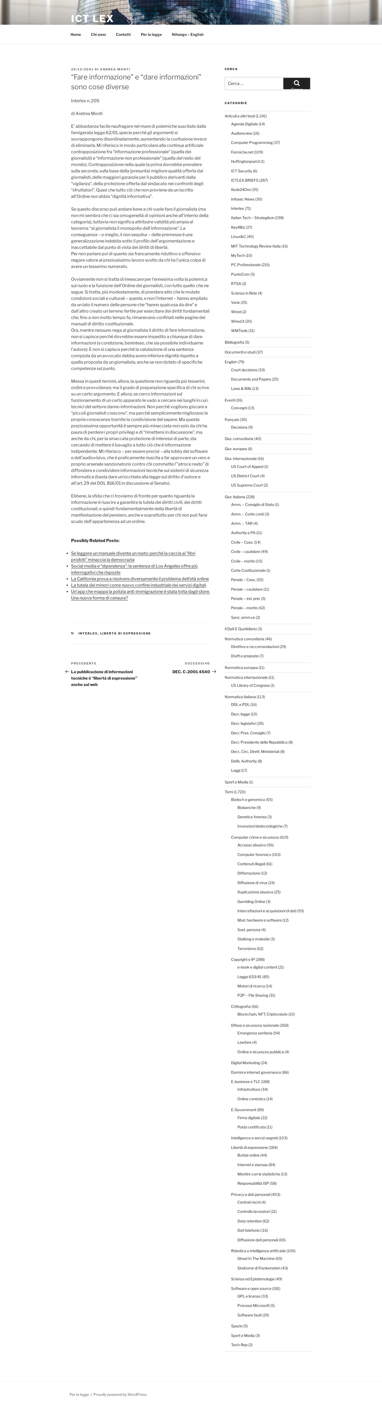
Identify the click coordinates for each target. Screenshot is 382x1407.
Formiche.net (242, 152)
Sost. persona (249, 929)
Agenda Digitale (244, 124)
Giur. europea (236, 448)
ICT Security (241, 171)
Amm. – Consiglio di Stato (252, 504)
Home (76, 34)
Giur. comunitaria (239, 438)
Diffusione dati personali (257, 1240)
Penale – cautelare (247, 589)
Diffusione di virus (252, 882)
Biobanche (246, 807)
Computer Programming (252, 142)
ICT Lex (92, 18)
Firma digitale (248, 1117)
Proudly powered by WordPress (120, 1394)
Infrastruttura (248, 1089)
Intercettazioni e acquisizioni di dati (266, 911)
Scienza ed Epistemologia (253, 1279)
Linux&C (238, 236)
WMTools (239, 330)
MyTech (238, 255)
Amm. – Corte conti (247, 514)
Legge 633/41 (249, 976)
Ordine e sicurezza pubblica (260, 1052)
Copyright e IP (243, 959)
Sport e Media (236, 782)
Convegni (239, 408)
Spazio (236, 1326)
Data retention (249, 1221)
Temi (229, 792)
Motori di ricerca (251, 986)
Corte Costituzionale (248, 570)
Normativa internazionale (246, 677)
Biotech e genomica (248, 799)
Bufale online (248, 1155)
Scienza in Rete (244, 293)
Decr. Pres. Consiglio (248, 733)
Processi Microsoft (253, 1305)
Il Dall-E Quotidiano (241, 628)
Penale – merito (244, 608)
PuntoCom (240, 274)
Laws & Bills (241, 388)
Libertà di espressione (125, 633)
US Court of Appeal (247, 466)
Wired (236, 311)
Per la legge (151, 34)
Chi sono (98, 34)
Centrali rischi (249, 1202)
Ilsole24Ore (241, 189)
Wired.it (237, 321)
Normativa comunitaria (244, 639)
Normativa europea (241, 667)
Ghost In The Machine (256, 1258)
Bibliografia (234, 342)
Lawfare (244, 1042)
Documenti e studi (240, 352)
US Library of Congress (250, 685)
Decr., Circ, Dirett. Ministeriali (255, 751)
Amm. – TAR (242, 523)
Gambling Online (251, 901)
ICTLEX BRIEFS (244, 180)
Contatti (123, 34)
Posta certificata (251, 1127)
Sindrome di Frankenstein (258, 1268)
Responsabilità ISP (253, 1183)
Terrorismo (246, 948)
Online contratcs (251, 1099)
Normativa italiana (240, 696)
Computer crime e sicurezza (255, 837)
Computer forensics (254, 854)
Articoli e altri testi (240, 116)
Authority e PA (243, 532)
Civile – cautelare (245, 551)
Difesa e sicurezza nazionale (255, 1025)
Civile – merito (243, 561)
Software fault (249, 1315)
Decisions (239, 427)
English (231, 362)
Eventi (230, 400)
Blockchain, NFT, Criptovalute (262, 1014)
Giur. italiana (235, 496)
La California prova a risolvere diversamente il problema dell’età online (140, 578)
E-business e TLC (245, 1081)
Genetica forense (252, 817)
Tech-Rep (239, 1344)
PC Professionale (246, 264)
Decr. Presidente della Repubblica (259, 742)
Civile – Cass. (242, 542)
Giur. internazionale (241, 458)
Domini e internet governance (256, 1072)
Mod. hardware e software (259, 920)
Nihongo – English (187, 34)
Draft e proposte (245, 656)
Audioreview (241, 133)
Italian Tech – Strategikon (252, 217)
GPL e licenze (249, 1296)
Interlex (88, 633)
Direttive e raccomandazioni (255, 646)
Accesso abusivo (251, 845)
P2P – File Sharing (252, 995)
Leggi (235, 770)
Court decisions (244, 370)
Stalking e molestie (253, 939)
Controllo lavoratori (253, 1211)
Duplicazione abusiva (255, 892)
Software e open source (251, 1288)
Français (232, 419)
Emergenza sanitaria (254, 1033)
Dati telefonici (249, 1230)
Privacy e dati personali (250, 1194)
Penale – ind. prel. (245, 598)
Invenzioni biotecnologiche (260, 826)
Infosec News (242, 199)
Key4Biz (238, 227)
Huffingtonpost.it (245, 161)
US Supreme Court (247, 485)
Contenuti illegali (251, 864)
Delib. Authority (244, 761)
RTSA (236, 283)
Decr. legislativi (243, 723)
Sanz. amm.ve (243, 617)
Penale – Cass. (243, 579)
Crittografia (241, 1006)
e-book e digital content (257, 967)
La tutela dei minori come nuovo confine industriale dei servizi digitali (138, 585)
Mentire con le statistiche (258, 1174)
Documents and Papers (251, 379)
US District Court (245, 476)
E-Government (243, 1109)
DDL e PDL (240, 704)
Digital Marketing (245, 1062)
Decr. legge (240, 714)
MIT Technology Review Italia (256, 246)
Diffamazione (248, 873)
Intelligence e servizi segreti (254, 1138)
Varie (235, 302)
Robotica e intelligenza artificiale (258, 1250)
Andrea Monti (115, 69)
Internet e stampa (252, 1164)
